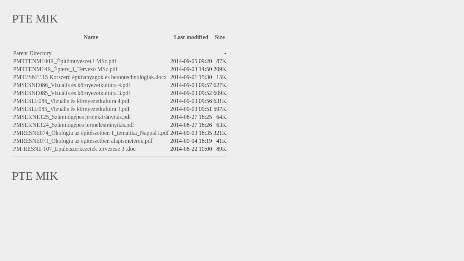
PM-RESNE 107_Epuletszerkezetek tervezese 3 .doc (74, 149)
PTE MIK (35, 18)
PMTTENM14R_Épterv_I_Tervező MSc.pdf (65, 69)
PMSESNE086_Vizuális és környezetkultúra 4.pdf (71, 85)
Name (91, 37)
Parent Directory (32, 53)
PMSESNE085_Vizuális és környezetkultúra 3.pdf (71, 93)
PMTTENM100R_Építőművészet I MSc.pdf (64, 61)
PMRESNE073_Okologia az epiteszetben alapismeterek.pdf (83, 141)
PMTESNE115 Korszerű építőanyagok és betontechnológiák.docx (90, 77)
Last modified (191, 37)
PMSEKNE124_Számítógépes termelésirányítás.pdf (73, 125)
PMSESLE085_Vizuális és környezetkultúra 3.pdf (71, 109)
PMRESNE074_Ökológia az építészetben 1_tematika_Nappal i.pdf (91, 133)
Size (220, 37)
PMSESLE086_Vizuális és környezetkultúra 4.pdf (71, 101)
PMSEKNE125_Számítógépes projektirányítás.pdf (72, 117)
